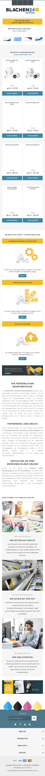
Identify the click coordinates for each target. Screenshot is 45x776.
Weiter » (22, 276)
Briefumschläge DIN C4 (32, 145)
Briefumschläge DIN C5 (12, 145)
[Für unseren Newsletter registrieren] (20, 718)
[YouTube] (25, 724)
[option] (6, 39)
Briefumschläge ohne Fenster (12, 61)
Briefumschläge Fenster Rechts (12, 103)
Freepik (19, 770)
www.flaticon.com (32, 770)
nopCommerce (27, 768)
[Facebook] (20, 724)
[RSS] (29, 724)
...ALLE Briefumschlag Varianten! (32, 187)
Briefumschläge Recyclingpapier (12, 187)
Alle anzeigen (19, 31)
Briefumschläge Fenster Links (33, 61)
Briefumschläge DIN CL (32, 102)
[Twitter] (15, 724)
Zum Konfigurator (22, 55)
